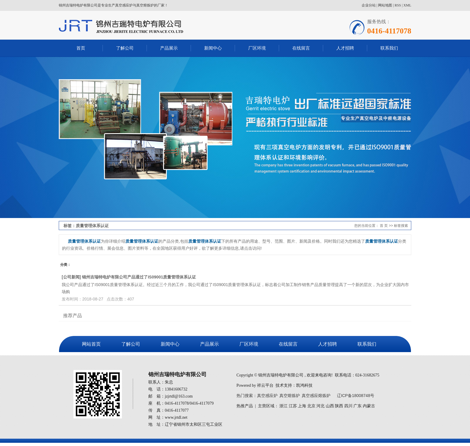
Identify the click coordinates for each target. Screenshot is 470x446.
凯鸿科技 (304, 385)
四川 (348, 406)
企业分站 (369, 5)
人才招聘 (345, 47)
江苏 (293, 406)
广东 (357, 406)
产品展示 (169, 47)
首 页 (384, 226)
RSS (398, 5)
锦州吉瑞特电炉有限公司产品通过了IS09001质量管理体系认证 (139, 277)
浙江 (283, 406)
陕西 (339, 406)
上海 (302, 406)
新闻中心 (213, 47)
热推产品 (244, 406)
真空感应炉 (267, 395)
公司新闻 (71, 277)
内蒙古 (369, 406)
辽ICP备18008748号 (356, 395)
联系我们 (389, 47)
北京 (311, 406)
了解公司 (125, 47)
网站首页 (91, 344)
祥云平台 (265, 385)
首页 (80, 47)
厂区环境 (257, 47)
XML (407, 5)
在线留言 (301, 47)
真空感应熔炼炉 (316, 395)
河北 (320, 406)
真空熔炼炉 (289, 395)
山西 (330, 406)
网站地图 (385, 5)
